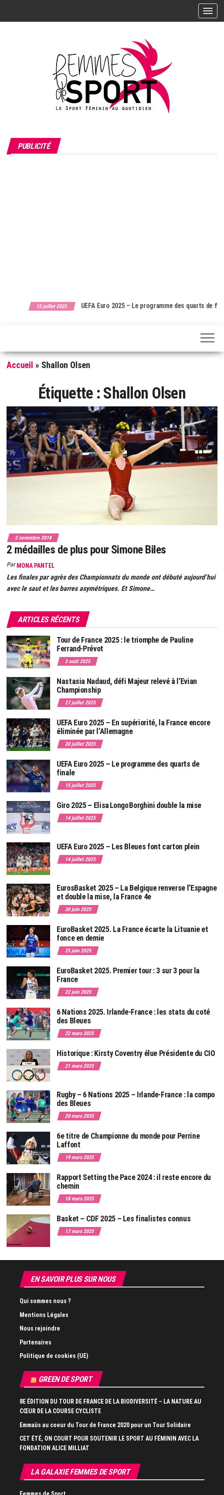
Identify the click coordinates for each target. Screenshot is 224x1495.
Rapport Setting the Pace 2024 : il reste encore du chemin (134, 1181)
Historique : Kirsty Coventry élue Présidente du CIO (136, 1053)
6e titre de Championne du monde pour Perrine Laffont (128, 1140)
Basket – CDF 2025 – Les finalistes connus (123, 1218)
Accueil (20, 365)
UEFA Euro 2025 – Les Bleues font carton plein (128, 846)
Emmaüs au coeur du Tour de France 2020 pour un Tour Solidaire (105, 1424)
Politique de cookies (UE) (54, 1355)
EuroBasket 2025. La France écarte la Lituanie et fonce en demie (132, 933)
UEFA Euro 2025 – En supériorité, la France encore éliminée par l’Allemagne (133, 727)
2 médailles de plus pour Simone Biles (86, 549)
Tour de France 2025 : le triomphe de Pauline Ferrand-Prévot (125, 644)
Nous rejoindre (40, 1328)
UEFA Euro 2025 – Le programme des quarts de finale (128, 768)
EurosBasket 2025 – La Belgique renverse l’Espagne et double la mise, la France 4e (137, 892)
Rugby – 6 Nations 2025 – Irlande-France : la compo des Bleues (136, 1099)
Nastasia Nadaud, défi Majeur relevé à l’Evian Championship (127, 685)
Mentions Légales (44, 1314)
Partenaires (35, 1342)
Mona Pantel (35, 565)
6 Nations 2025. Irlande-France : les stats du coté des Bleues (133, 1016)
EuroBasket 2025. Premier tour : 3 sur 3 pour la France (128, 975)
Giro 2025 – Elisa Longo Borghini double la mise (129, 805)
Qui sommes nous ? (45, 1300)
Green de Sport (65, 1379)
